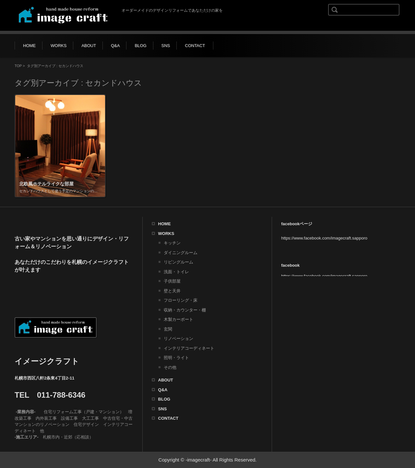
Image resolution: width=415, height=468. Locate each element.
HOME (29, 45)
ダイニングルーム (180, 252)
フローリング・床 (180, 300)
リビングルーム (178, 262)
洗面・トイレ (176, 271)
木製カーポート (178, 319)
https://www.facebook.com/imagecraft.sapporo (324, 238)
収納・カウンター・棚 (185, 310)
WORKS (58, 45)
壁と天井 (172, 290)
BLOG (140, 45)
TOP (18, 66)
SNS (165, 45)
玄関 (168, 329)
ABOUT (88, 45)
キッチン (172, 242)
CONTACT (195, 45)
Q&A (115, 45)
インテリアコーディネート (189, 348)
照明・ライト (176, 357)
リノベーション (178, 338)
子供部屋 (172, 281)
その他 (170, 367)
